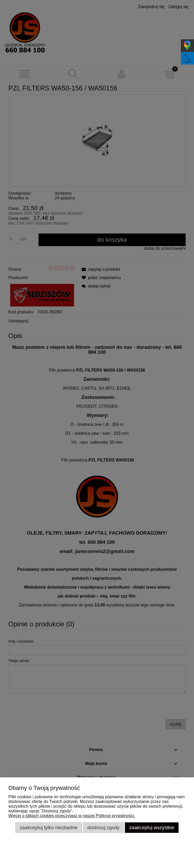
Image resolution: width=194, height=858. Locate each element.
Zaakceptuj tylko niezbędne (48, 827)
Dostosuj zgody (103, 827)
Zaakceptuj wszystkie (151, 827)
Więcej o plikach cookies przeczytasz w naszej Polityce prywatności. (71, 815)
